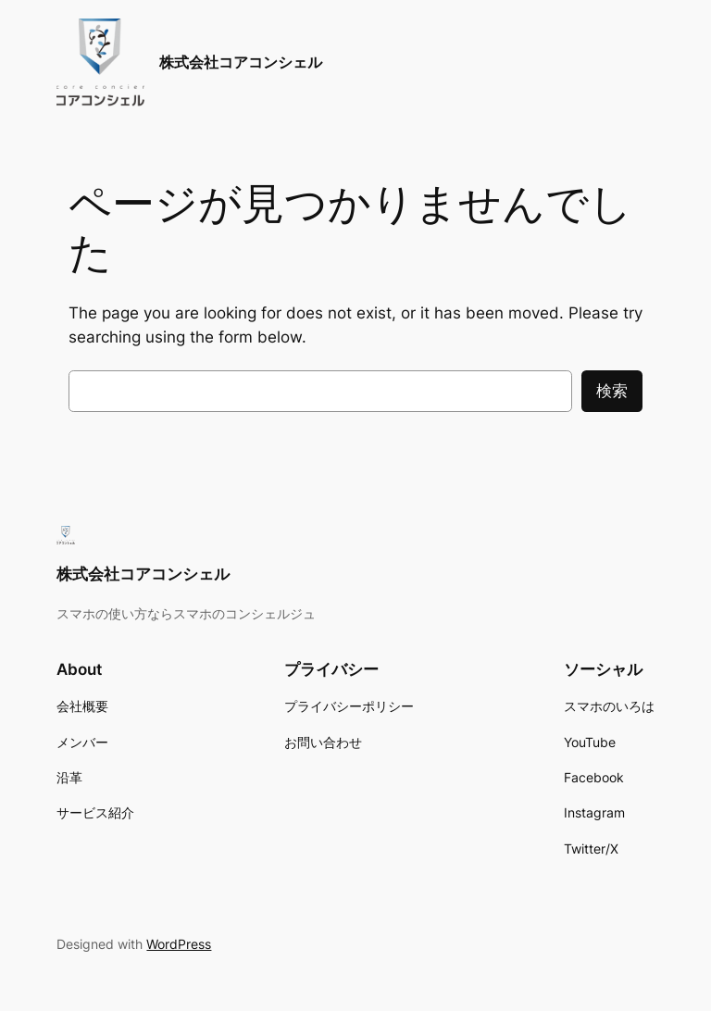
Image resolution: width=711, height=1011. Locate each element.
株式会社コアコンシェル (240, 62)
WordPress (178, 944)
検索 (612, 390)
